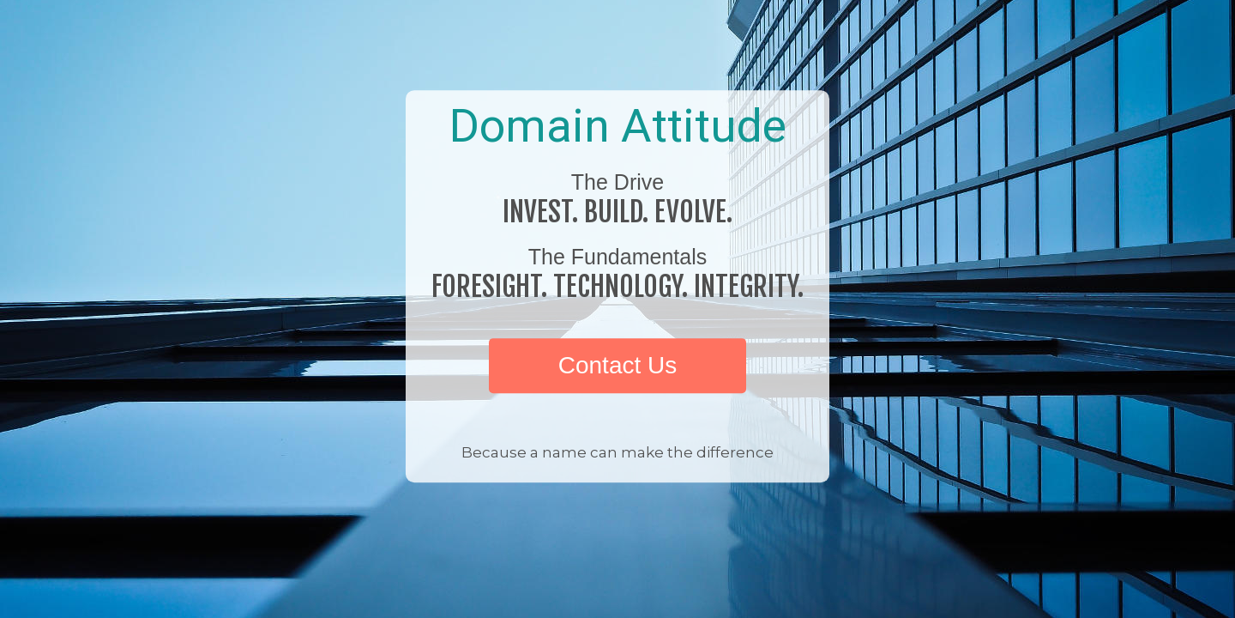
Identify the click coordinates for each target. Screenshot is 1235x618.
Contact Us (618, 365)
